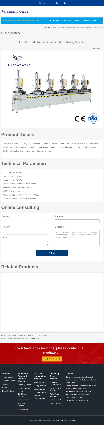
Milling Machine (23, 400)
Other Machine (98, 27)
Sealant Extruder (56, 400)
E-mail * (6, 237)
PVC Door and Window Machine (56, 20)
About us (6, 374)
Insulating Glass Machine (85, 20)
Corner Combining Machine (22, 394)
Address (59, 216)
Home (55, 27)
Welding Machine (40, 382)
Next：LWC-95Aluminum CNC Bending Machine (20, 338)
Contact (53, 359)
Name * (6, 216)
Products (61, 27)
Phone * (7, 227)
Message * (60, 227)
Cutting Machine (24, 388)
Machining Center (24, 385)
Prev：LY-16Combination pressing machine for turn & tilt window (26, 335)
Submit (51, 253)
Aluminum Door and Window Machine (21, 20)
